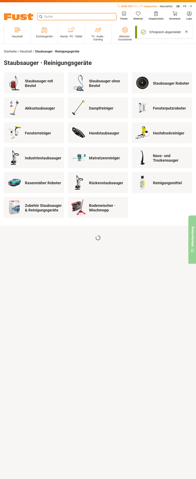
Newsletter (166, 6)
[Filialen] (124, 15)
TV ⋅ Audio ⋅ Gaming (98, 34)
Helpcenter (148, 6)
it (191, 6)
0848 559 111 (128, 6)
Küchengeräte (44, 32)
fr (184, 6)
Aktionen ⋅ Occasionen (125, 34)
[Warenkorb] (174, 15)
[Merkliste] (138, 15)
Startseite (10, 51)
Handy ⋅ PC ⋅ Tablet (71, 32)
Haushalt (17, 32)
